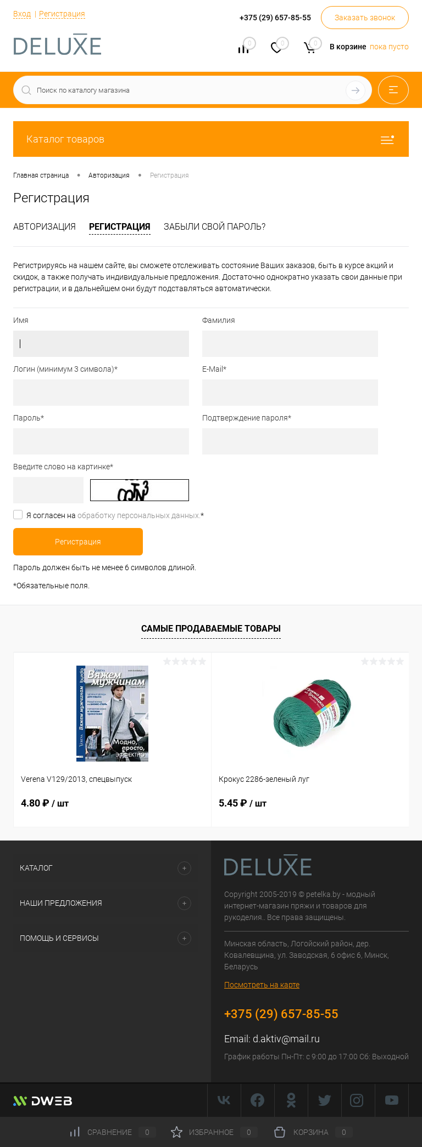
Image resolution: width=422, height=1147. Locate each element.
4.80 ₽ (45, 803)
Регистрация (62, 13)
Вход (22, 13)
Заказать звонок (365, 17)
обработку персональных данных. (139, 515)
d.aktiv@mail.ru (286, 1038)
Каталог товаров (211, 139)
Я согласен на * (115, 515)
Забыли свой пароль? (214, 227)
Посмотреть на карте (261, 984)
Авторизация (44, 227)
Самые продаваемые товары (211, 628)
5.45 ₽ (242, 803)
